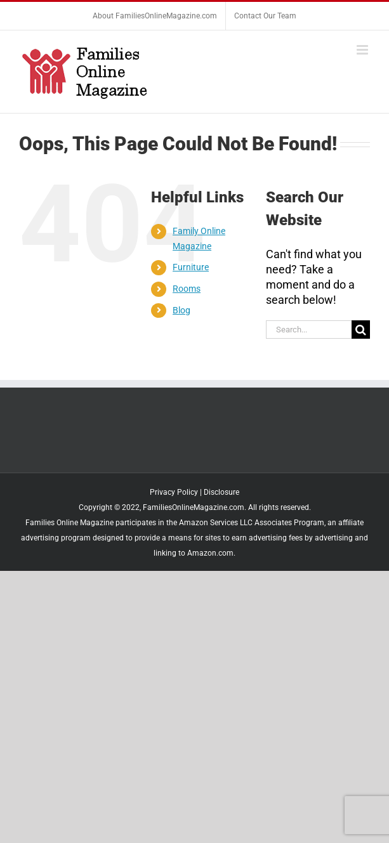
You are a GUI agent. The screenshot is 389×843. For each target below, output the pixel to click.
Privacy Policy (174, 492)
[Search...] (309, 329)
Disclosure (221, 492)
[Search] (361, 329)
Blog (181, 310)
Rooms (187, 289)
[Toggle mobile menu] (363, 49)
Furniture (191, 267)
